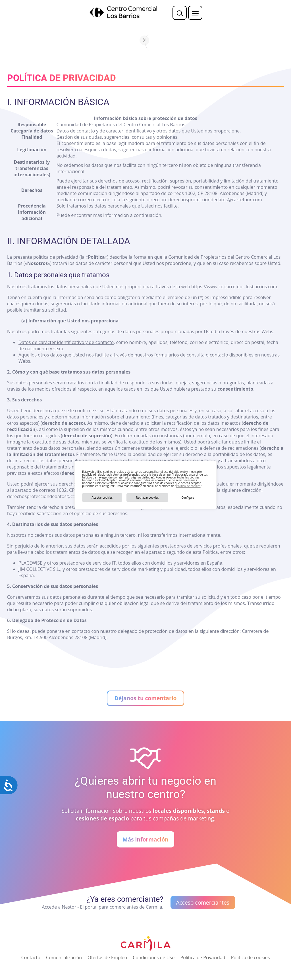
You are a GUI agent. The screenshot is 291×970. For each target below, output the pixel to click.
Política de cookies (188, 486)
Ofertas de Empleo (107, 957)
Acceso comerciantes (202, 902)
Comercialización (64, 957)
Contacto (30, 957)
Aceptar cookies (102, 497)
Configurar (189, 497)
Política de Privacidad (202, 957)
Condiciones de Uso (153, 957)
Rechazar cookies (147, 497)
